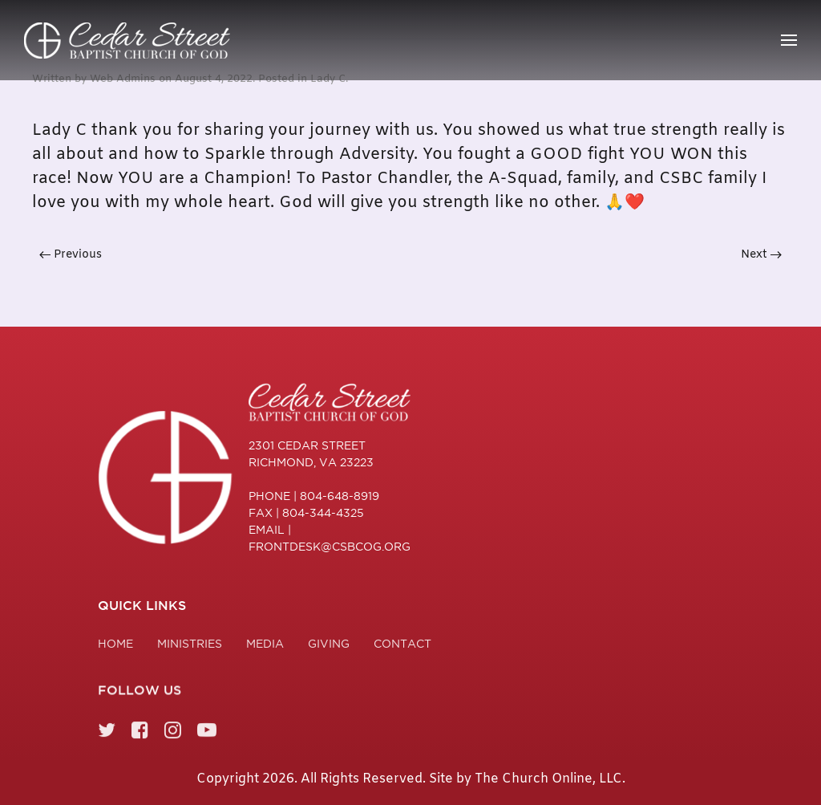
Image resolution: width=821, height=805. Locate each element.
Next (761, 254)
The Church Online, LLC (548, 778)
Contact (402, 646)
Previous (70, 254)
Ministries (189, 646)
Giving (329, 646)
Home (115, 646)
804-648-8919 (339, 496)
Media (265, 646)
